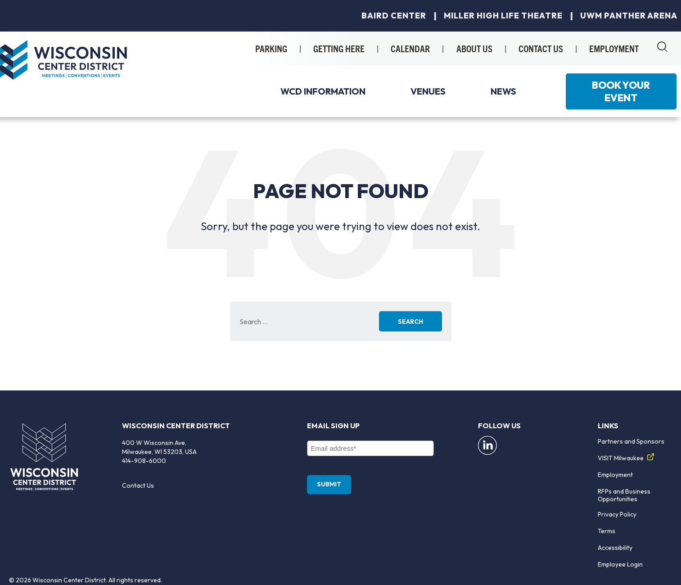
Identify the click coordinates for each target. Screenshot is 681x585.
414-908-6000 (144, 461)
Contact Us (138, 485)
